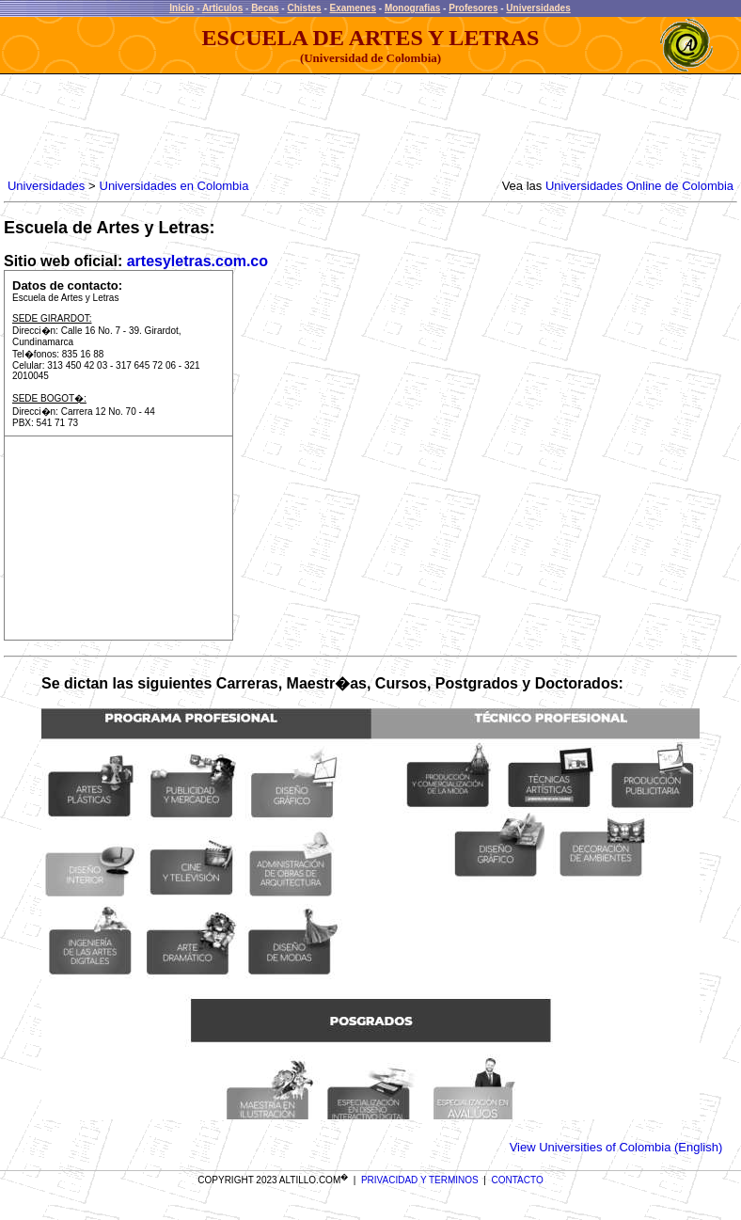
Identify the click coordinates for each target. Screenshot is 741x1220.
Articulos (222, 8)
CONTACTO (518, 1180)
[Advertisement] (346, 127)
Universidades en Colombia (174, 186)
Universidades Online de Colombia (639, 186)
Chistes (304, 8)
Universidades (538, 8)
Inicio (181, 8)
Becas (264, 8)
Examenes (353, 8)
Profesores (473, 8)
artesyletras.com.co (197, 261)
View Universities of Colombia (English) (616, 1147)
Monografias (412, 8)
